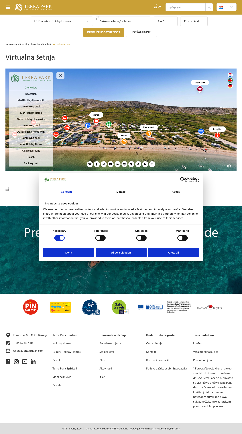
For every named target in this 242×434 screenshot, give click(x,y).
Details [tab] (121, 191)
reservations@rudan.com (24, 350)
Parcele (56, 360)
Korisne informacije (158, 360)
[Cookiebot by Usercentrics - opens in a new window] (183, 179)
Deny (68, 252)
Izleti (102, 376)
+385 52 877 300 (19, 342)
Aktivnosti (105, 368)
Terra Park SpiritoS (41, 44)
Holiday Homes (62, 343)
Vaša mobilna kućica (205, 351)
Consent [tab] (66, 191)
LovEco (197, 343)
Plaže (102, 360)
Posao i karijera (202, 360)
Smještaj (24, 44)
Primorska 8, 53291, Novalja (26, 335)
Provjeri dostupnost (103, 32)
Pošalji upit (141, 32)
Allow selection (121, 252)
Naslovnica (11, 44)
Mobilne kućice (61, 376)
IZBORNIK (8, 7)
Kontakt (151, 351)
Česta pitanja (154, 343)
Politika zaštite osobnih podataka (166, 368)
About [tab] (176, 191)
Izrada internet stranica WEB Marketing (107, 428)
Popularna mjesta (110, 343)
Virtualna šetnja (61, 44)
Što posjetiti (106, 351)
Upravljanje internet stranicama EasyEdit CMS (155, 428)
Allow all (173, 252)
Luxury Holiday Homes (66, 351)
